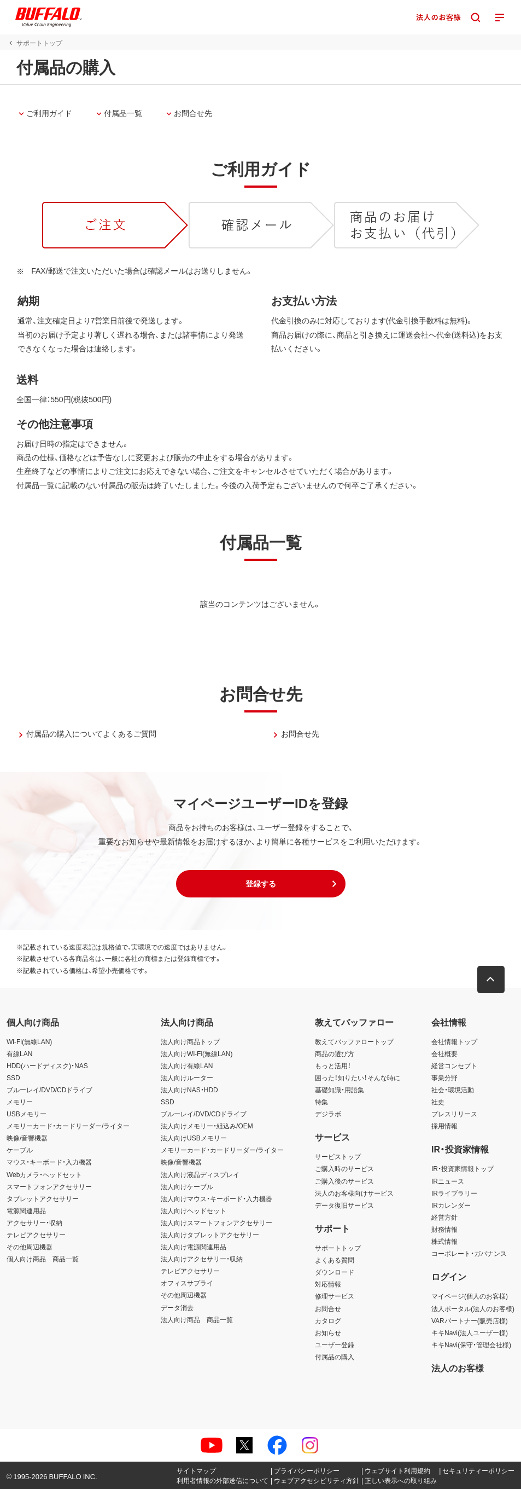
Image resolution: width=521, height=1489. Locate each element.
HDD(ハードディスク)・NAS (47, 1065)
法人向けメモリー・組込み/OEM (207, 1126)
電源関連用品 (26, 1210)
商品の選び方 (334, 1053)
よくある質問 (334, 1260)
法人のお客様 (457, 1367)
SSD (13, 1077)
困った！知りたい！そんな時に (357, 1077)
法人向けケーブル (187, 1186)
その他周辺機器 (29, 1247)
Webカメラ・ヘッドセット (44, 1174)
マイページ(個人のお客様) (469, 1296)
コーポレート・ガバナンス (469, 1253)
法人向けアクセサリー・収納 (202, 1259)
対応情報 (328, 1284)
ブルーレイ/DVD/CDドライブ (49, 1089)
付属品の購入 (334, 1356)
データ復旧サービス (344, 1205)
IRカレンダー (451, 1205)
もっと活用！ (333, 1065)
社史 (437, 1101)
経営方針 (444, 1217)
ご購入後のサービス (344, 1181)
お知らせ (328, 1332)
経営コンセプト (454, 1065)
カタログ (328, 1320)
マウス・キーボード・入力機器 (49, 1162)
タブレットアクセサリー (43, 1198)
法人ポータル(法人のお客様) (472, 1308)
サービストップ (338, 1156)
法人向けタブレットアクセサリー (210, 1234)
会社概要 (444, 1053)
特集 (321, 1101)
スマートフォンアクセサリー (49, 1186)
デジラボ (328, 1114)
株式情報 (444, 1241)
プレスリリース (454, 1114)
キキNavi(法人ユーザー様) (469, 1332)
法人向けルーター (187, 1077)
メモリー (20, 1101)
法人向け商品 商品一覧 (197, 1319)
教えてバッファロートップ (354, 1041)
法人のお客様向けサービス (354, 1193)
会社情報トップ (454, 1041)
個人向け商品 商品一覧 (43, 1259)
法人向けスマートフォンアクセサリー (216, 1222)
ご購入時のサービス (344, 1168)
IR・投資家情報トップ (462, 1168)
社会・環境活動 (452, 1089)
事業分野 (444, 1077)
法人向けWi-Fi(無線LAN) (196, 1053)
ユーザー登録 (334, 1344)
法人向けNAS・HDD (189, 1089)
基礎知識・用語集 (339, 1089)
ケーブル (20, 1150)
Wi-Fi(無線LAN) (29, 1041)
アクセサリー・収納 (34, 1222)
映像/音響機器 (27, 1138)
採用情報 (444, 1126)
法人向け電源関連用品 (193, 1247)
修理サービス (334, 1296)
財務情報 (444, 1229)
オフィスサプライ (187, 1283)
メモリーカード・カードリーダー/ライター (68, 1126)
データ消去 (177, 1307)
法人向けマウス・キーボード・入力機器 (216, 1198)
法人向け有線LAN (187, 1065)
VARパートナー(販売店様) (469, 1320)
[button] (261, 883)
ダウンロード (334, 1272)
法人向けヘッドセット (193, 1210)
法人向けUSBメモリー (194, 1138)
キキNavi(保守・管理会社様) (471, 1344)
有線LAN (19, 1053)
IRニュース (447, 1181)
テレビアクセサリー (36, 1234)
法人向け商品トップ (190, 1041)
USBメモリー (26, 1114)
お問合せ (328, 1308)
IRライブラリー (454, 1193)
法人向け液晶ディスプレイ (200, 1174)
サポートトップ (338, 1248)
